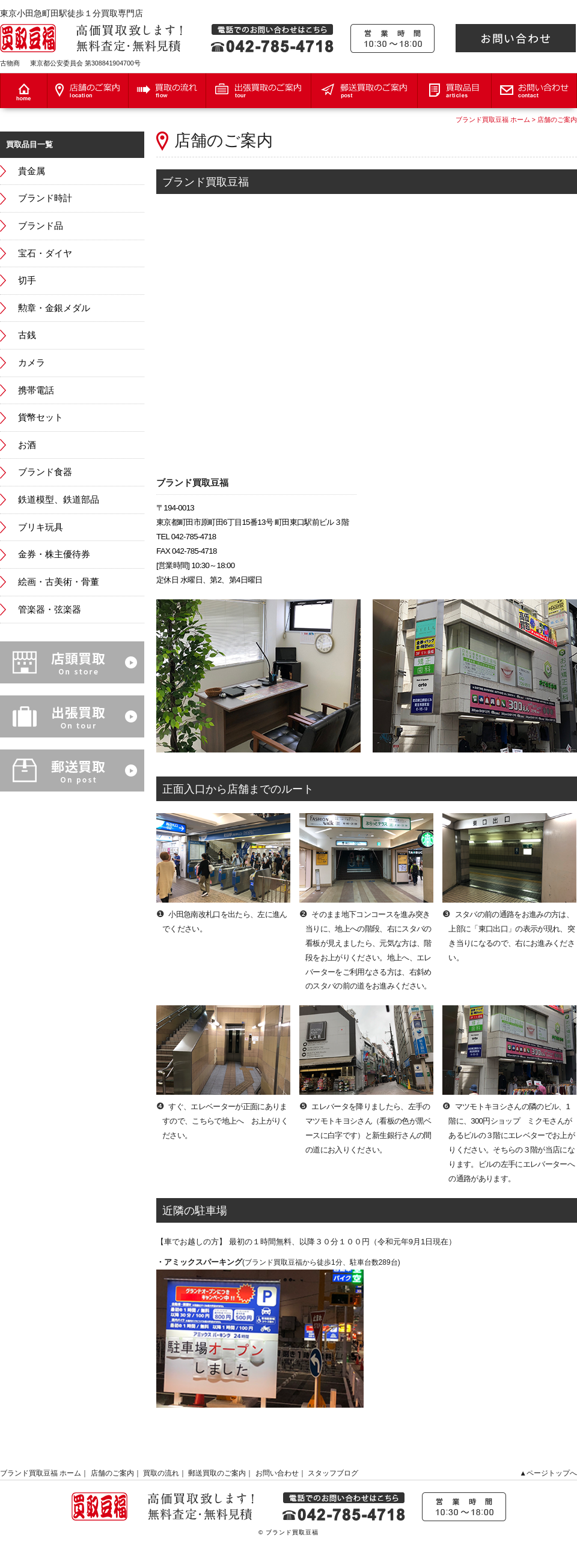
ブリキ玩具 (40, 527)
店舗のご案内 (557, 119)
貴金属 (31, 171)
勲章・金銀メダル (54, 308)
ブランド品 (40, 226)
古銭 (27, 335)
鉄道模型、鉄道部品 (58, 499)
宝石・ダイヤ (45, 253)
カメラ (31, 363)
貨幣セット (40, 417)
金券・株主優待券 (54, 554)
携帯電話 (36, 390)
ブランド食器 (45, 472)
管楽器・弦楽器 (49, 609)
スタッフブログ (333, 1473)
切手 (27, 280)
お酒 (27, 445)
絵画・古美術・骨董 (58, 582)
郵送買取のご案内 (217, 1473)
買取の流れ (161, 1473)
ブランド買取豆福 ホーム (493, 119)
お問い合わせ (277, 1473)
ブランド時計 (45, 198)
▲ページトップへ (548, 1473)
